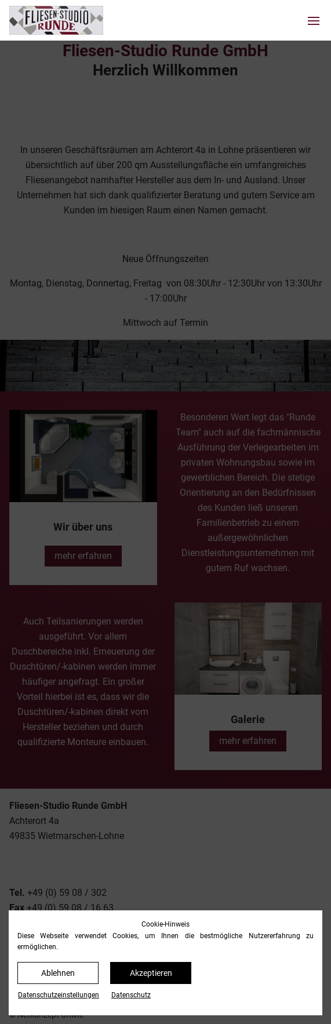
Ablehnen (58, 973)
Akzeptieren (151, 973)
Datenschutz (131, 995)
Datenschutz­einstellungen (58, 995)
